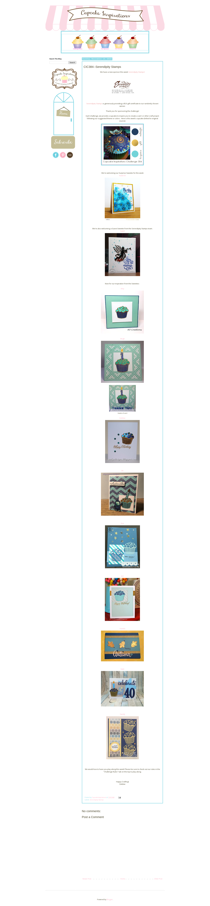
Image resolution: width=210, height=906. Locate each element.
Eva (122, 523)
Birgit (122, 338)
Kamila (122, 628)
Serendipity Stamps (97, 800)
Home (122, 879)
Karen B (122, 176)
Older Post (158, 879)
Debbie (122, 418)
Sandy (122, 714)
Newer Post (86, 879)
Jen (122, 576)
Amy (122, 288)
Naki (122, 669)
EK (122, 470)
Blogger (110, 899)
